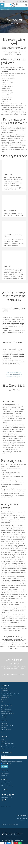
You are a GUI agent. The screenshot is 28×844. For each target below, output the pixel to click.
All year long (4, 699)
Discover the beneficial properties (14, 674)
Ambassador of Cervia (6, 782)
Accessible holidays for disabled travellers (10, 694)
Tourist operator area (6, 709)
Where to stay (4, 688)
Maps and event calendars (7, 725)
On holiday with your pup (7, 695)
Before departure (5, 697)
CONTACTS (4, 840)
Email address (4, 755)
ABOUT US (11, 840)
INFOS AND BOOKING (22, 815)
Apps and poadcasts (6, 729)
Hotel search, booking (22, 818)
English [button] (21, 1)
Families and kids (5, 690)
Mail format (11, 761)
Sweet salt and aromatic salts (14, 374)
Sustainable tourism (5, 708)
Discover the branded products (14, 376)
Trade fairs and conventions (7, 713)
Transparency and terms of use (8, 747)
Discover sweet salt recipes (14, 372)
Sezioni (3, 1)
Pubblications (4, 723)
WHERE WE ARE (18, 840)
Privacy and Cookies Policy (7, 743)
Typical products (14, 23)
